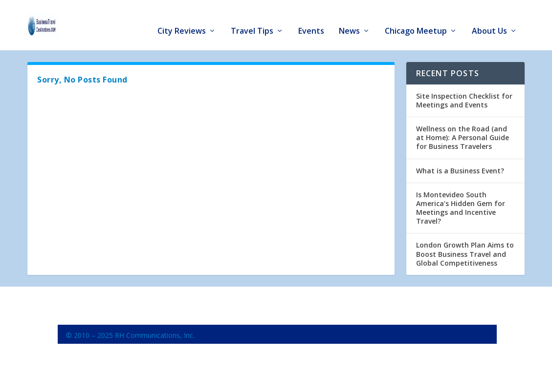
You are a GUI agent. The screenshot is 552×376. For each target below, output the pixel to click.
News (349, 20)
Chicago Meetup (416, 20)
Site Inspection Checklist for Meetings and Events (464, 97)
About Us (489, 20)
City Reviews (181, 20)
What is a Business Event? (460, 167)
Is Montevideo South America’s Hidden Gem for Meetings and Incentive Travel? (460, 205)
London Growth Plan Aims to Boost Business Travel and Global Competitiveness (465, 250)
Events (311, 20)
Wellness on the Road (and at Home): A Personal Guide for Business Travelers (462, 134)
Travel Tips (252, 20)
